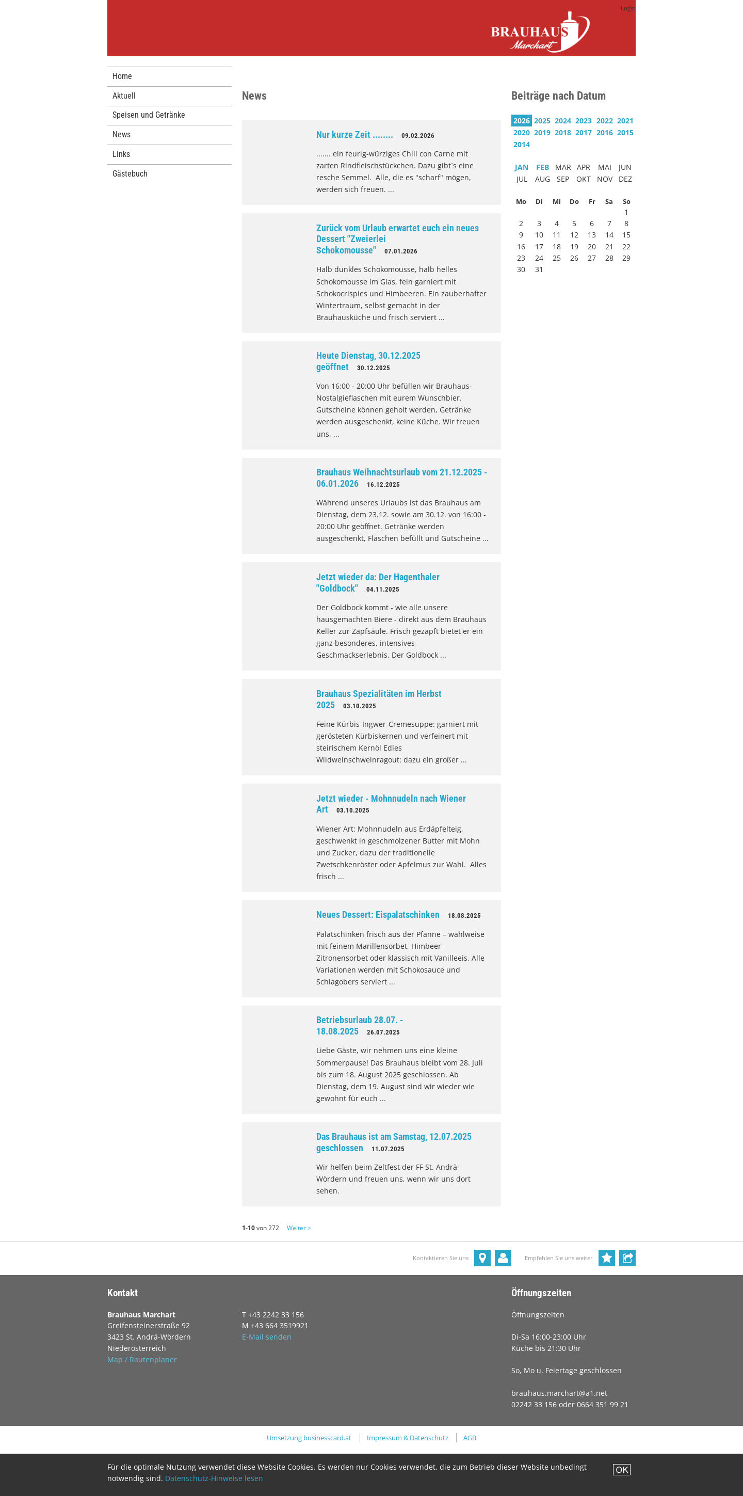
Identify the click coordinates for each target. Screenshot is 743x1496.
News (121, 134)
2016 (604, 132)
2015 (625, 132)
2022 (604, 120)
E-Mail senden (267, 1337)
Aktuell (124, 96)
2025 (542, 120)
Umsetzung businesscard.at (309, 1437)
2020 (521, 132)
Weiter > (299, 1227)
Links (121, 154)
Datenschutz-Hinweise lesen (214, 1478)
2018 (563, 132)
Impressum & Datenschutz (407, 1437)
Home (122, 76)
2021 (625, 120)
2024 (563, 120)
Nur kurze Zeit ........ (354, 134)
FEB (542, 167)
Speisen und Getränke (148, 115)
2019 (542, 132)
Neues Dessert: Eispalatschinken (378, 914)
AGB (469, 1437)
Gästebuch (130, 174)
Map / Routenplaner (142, 1359)
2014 (521, 144)
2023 (583, 120)
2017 (583, 132)
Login (628, 8)
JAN (521, 167)
